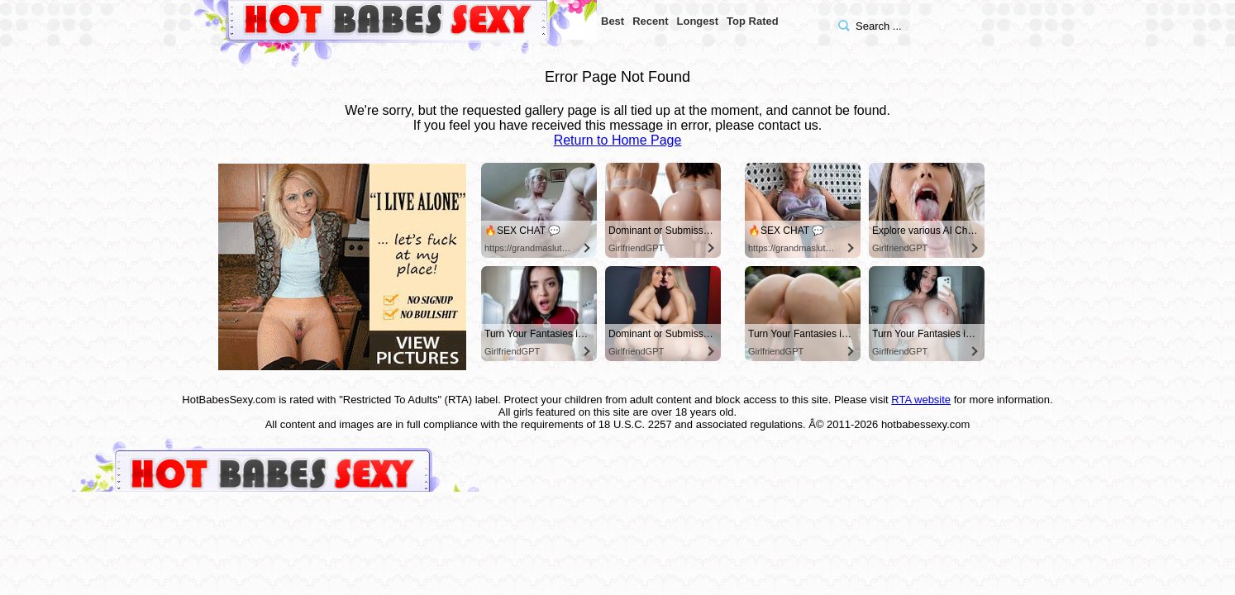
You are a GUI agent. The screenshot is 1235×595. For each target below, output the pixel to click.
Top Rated (753, 21)
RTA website (921, 399)
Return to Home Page (618, 140)
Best (612, 21)
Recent (650, 21)
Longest (698, 21)
